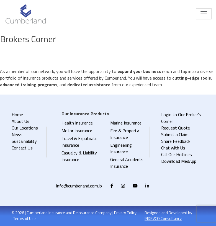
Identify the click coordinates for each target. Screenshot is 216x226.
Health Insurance (77, 123)
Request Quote (175, 128)
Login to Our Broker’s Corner (181, 118)
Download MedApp (178, 161)
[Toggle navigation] (204, 13)
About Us (20, 121)
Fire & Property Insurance (124, 134)
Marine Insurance (126, 123)
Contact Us (22, 147)
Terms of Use (24, 218)
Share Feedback (175, 141)
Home (17, 114)
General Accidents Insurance (126, 162)
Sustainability (24, 141)
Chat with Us (173, 147)
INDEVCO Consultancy (163, 218)
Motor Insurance (76, 130)
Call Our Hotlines (176, 154)
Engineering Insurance (121, 148)
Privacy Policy (125, 213)
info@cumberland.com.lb (79, 185)
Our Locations (25, 128)
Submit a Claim (175, 134)
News (17, 134)
